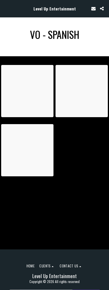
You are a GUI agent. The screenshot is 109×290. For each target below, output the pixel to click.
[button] (6, 8)
